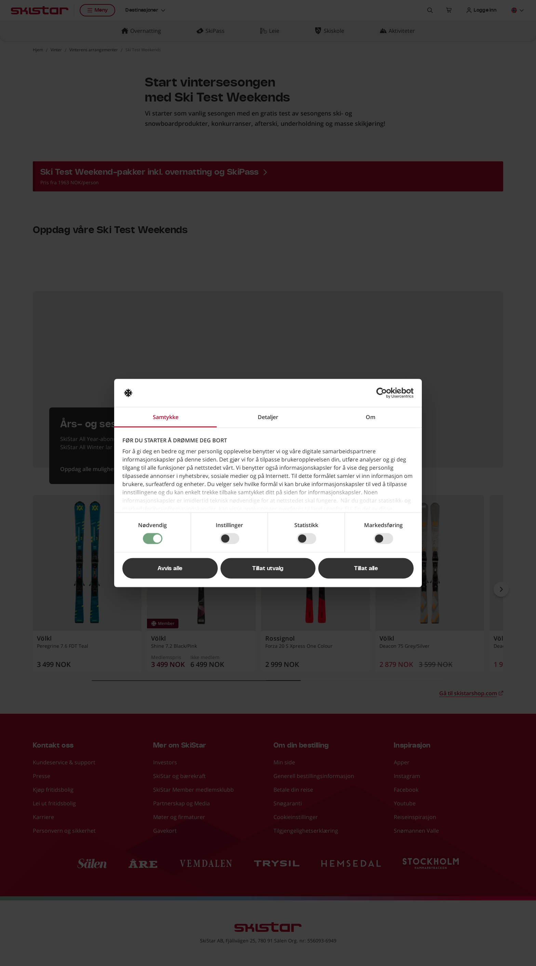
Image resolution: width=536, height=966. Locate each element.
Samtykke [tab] (165, 417)
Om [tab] (370, 417)
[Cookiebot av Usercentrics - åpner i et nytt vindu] (384, 393)
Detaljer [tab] (268, 417)
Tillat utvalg (267, 568)
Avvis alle (170, 568)
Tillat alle (366, 568)
